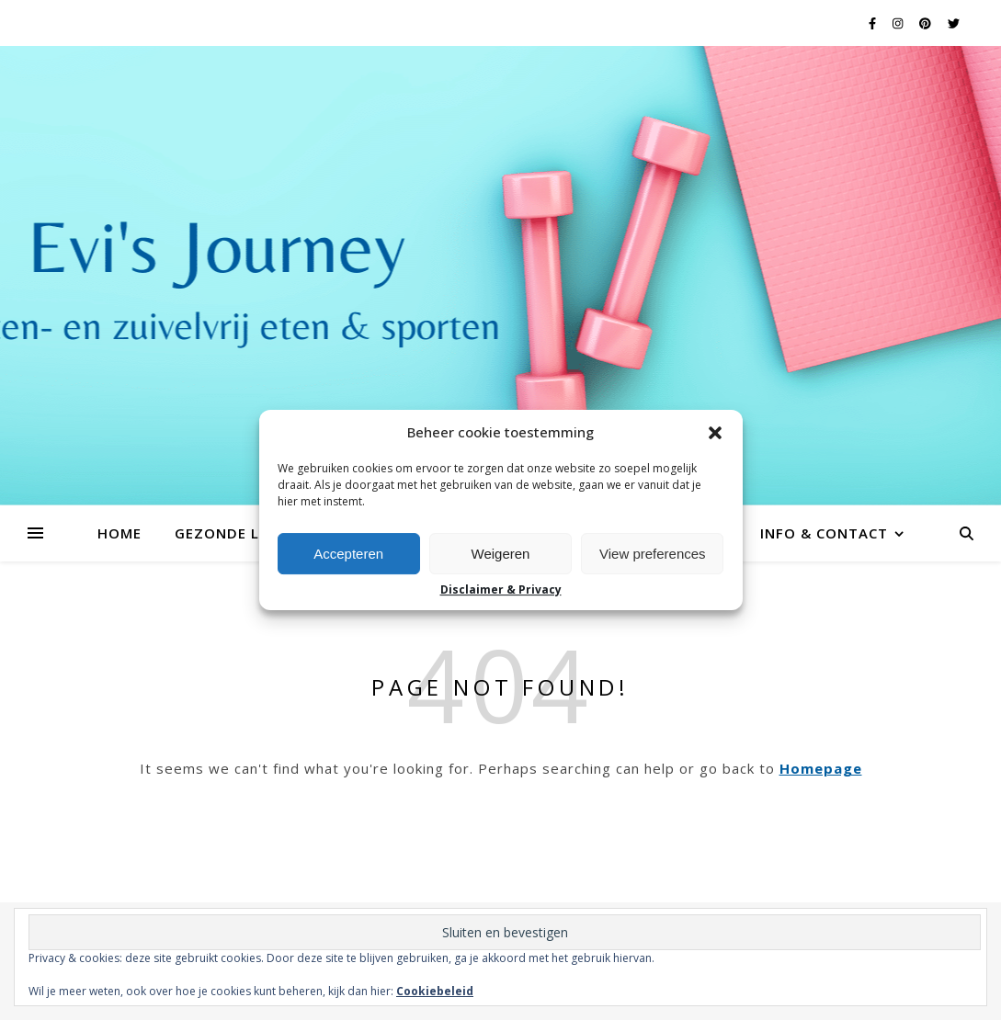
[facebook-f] (874, 23)
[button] (715, 433)
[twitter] (954, 23)
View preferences (652, 553)
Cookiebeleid (434, 991)
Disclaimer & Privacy (501, 590)
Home (119, 533)
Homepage (820, 768)
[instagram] (899, 23)
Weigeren (501, 553)
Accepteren (348, 553)
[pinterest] (926, 23)
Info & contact (824, 533)
